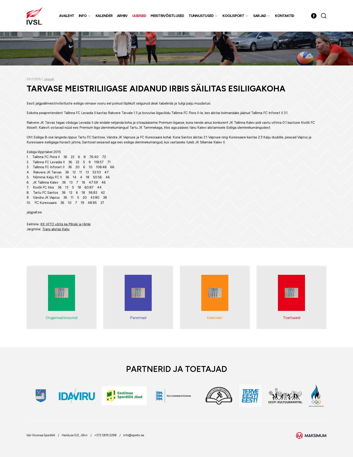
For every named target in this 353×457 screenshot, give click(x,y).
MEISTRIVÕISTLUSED (167, 16)
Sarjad (259, 16)
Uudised (139, 16)
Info (83, 16)
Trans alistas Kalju (55, 229)
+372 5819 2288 (105, 435)
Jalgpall (49, 79)
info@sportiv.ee (133, 435)
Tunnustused (201, 16)
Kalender (104, 16)
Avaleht (66, 16)
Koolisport (233, 16)
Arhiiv (122, 16)
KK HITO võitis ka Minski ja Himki (65, 224)
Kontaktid (284, 16)
